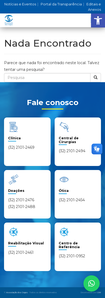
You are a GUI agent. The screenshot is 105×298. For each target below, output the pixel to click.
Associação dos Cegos (17, 292)
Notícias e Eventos (21, 4)
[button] (98, 20)
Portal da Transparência (62, 4)
